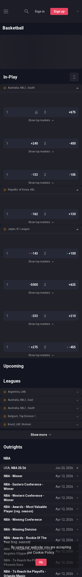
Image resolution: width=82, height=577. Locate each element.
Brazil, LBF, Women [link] (19, 424)
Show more (41, 434)
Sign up (59, 11)
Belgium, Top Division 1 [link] (22, 416)
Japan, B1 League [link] (19, 229)
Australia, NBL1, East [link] (20, 399)
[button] (41, 88)
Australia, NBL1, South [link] (21, 87)
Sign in (40, 11)
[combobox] (74, 11)
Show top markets (41, 120)
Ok (41, 562)
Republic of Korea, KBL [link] (21, 189)
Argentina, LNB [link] (17, 391)
